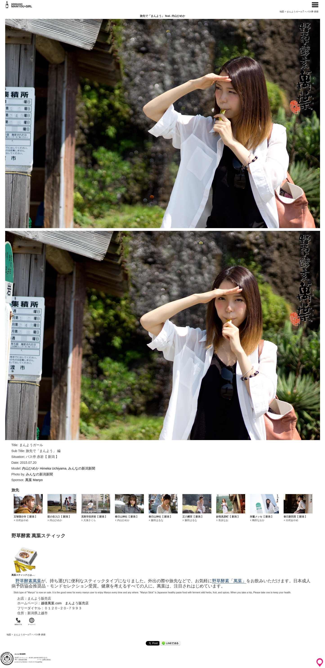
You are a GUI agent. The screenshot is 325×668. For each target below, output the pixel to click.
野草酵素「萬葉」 (229, 580)
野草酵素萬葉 (28, 580)
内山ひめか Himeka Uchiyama (44, 468)
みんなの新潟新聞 (81, 468)
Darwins (24, 662)
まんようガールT (295, 11)
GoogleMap (38, 662)
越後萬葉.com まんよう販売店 (65, 603)
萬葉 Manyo (34, 480)
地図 (282, 11)
